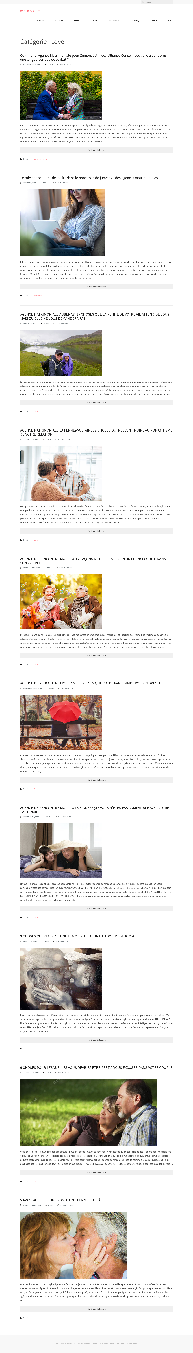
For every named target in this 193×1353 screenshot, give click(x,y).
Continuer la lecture (96, 150)
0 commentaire (66, 65)
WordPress (131, 1343)
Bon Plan (40, 20)
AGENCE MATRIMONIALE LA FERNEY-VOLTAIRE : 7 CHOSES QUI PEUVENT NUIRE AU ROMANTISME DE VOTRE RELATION (96, 432)
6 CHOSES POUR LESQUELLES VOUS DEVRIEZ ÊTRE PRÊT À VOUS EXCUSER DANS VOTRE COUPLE (96, 1067)
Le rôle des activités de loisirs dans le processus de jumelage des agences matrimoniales (89, 177)
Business (59, 20)
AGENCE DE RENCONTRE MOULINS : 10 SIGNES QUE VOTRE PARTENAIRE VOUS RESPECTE (90, 683)
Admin (50, 65)
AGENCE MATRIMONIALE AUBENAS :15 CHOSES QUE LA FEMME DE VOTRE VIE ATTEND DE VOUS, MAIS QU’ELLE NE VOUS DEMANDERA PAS (95, 316)
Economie (94, 20)
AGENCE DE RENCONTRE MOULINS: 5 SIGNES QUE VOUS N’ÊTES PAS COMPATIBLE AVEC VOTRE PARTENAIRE (94, 809)
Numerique (136, 20)
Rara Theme (109, 1343)
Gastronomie (115, 20)
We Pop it (30, 11)
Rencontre (43, 159)
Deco (76, 20)
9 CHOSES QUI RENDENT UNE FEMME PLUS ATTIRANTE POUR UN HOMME (78, 936)
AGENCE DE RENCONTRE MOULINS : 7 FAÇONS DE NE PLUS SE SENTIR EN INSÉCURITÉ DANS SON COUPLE (93, 560)
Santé (154, 20)
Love (36, 159)
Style (170, 20)
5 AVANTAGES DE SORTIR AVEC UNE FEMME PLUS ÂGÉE (63, 1200)
